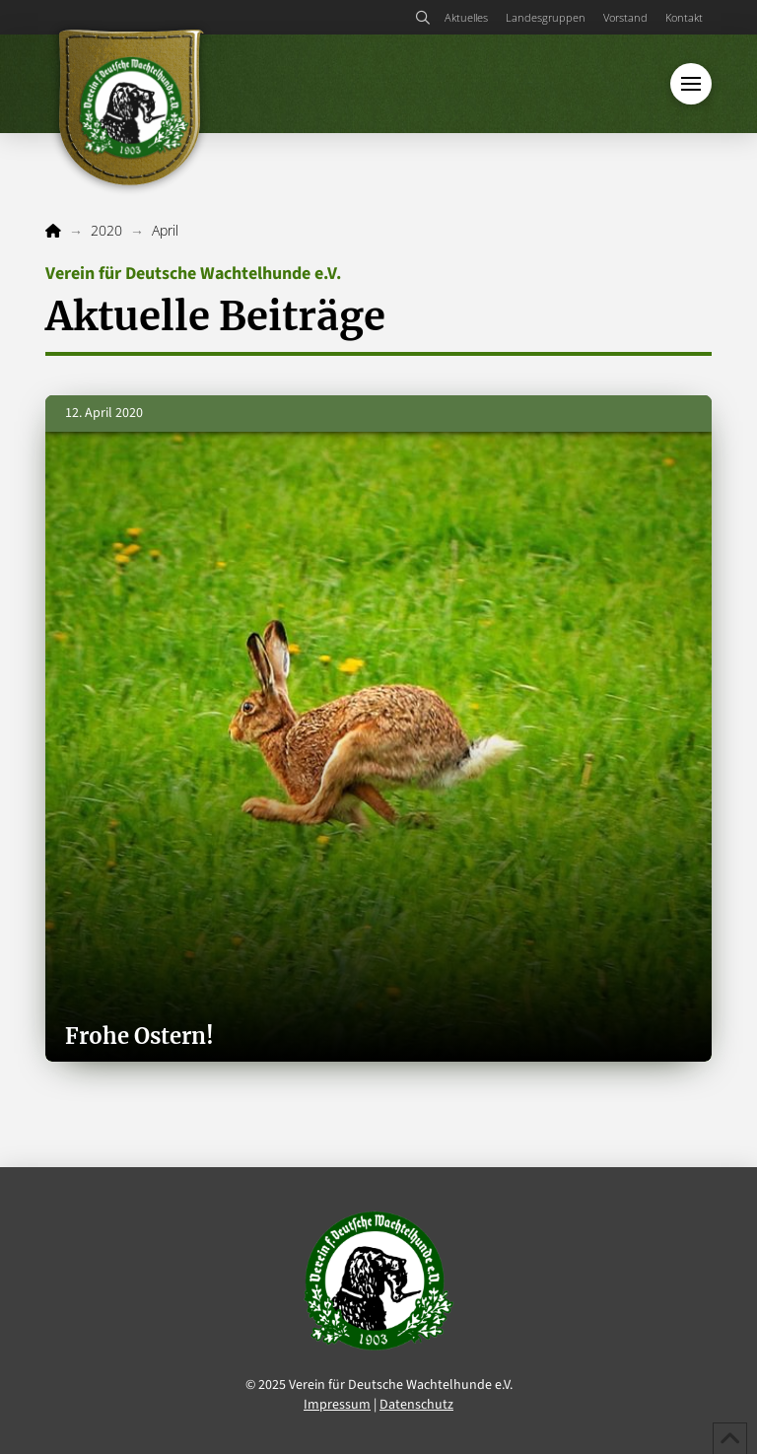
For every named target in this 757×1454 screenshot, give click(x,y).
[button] (423, 18)
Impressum (337, 1405)
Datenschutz (416, 1405)
